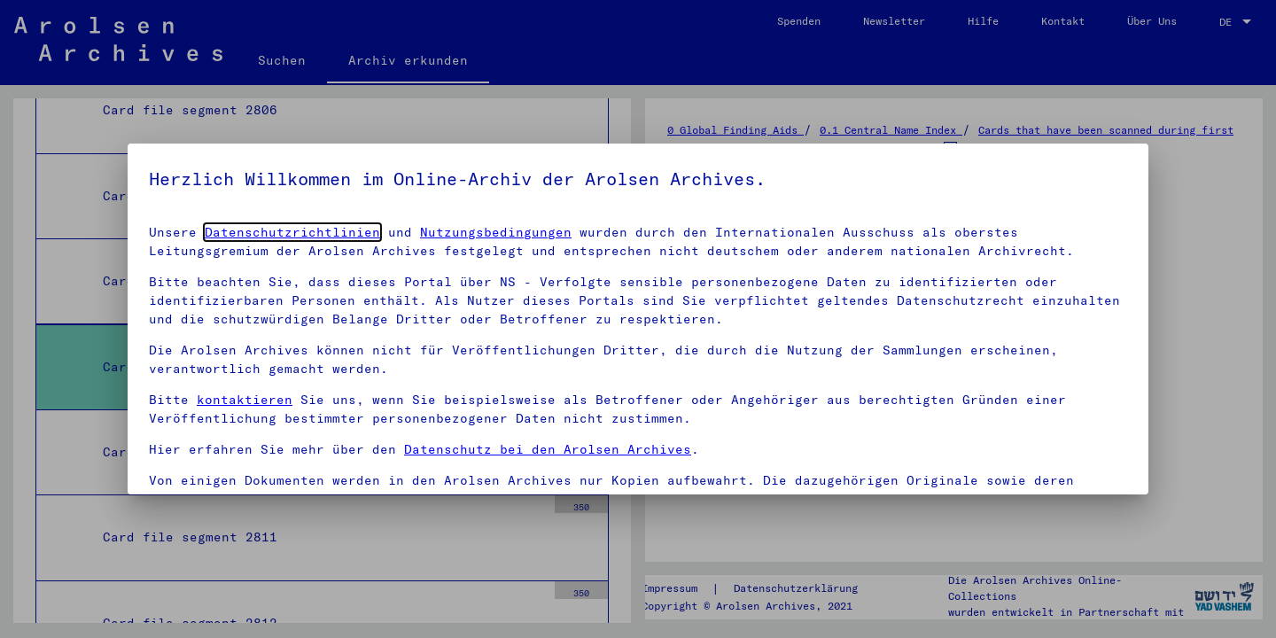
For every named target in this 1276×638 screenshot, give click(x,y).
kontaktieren (244, 400)
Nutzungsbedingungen (496, 232)
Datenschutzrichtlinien (292, 232)
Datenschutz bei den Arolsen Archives (547, 449)
